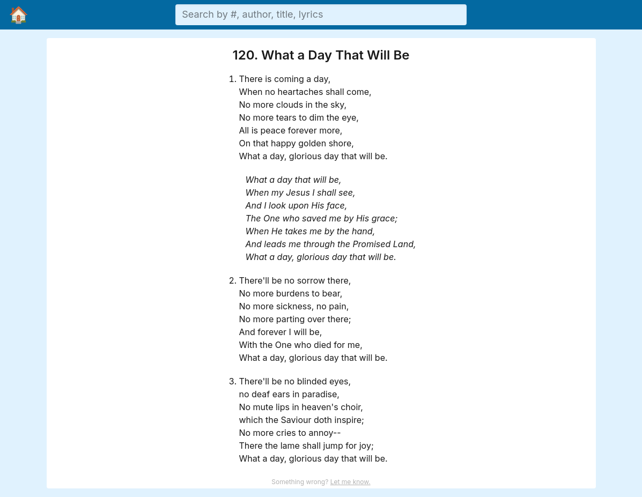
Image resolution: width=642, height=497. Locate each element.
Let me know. (350, 482)
